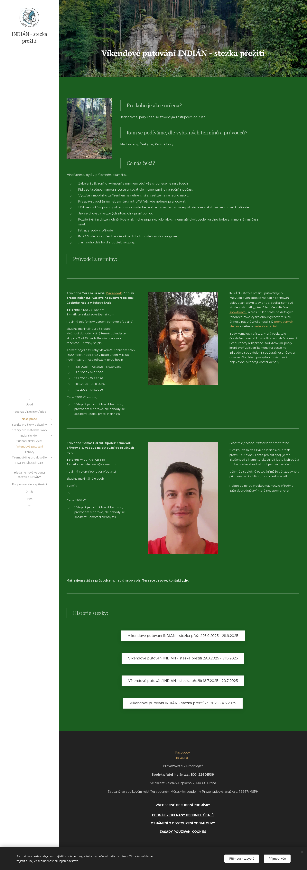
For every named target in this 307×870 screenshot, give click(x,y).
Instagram (183, 757)
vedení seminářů (265, 326)
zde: (185, 580)
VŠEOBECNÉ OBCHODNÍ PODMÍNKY (183, 805)
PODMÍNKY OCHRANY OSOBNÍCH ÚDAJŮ (183, 815)
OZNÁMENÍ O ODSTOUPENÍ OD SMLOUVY (183, 823)
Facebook (114, 293)
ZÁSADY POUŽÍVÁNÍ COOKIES (183, 832)
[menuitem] (29, 404)
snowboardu (238, 312)
